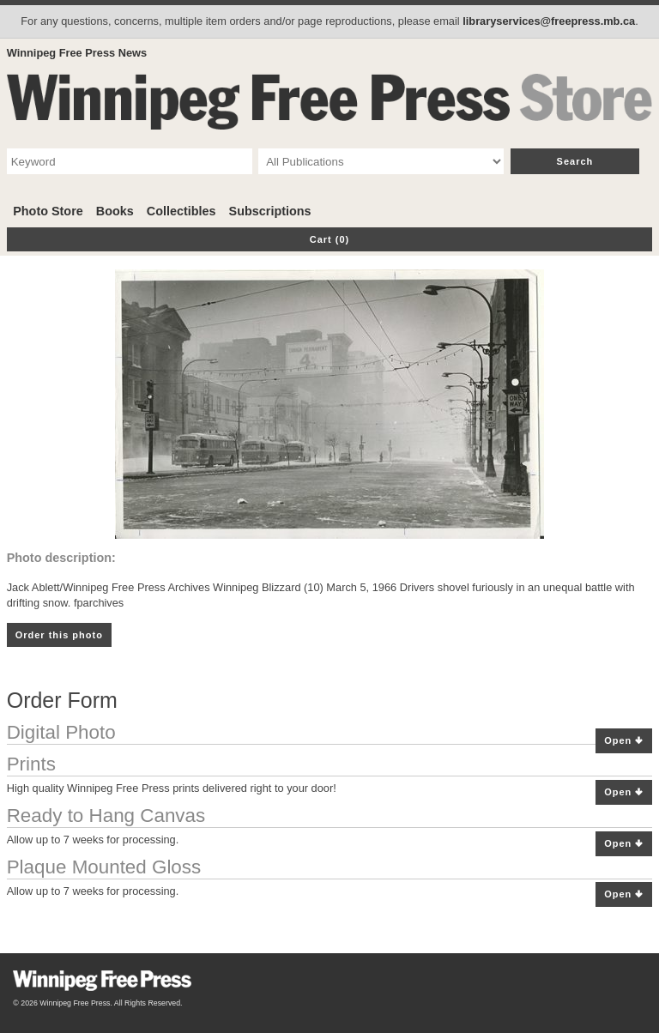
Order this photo (59, 635)
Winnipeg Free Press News (77, 52)
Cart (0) (330, 239)
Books (115, 211)
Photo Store (48, 211)
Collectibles (181, 211)
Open (624, 740)
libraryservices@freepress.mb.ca (549, 21)
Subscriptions (270, 211)
